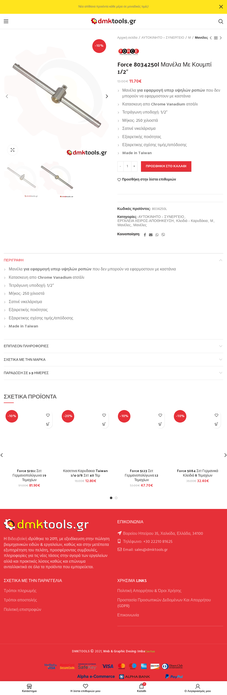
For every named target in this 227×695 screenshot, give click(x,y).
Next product (220, 38)
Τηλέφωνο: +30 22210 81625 (148, 542)
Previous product (210, 38)
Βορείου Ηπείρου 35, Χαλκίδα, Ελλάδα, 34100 (163, 534)
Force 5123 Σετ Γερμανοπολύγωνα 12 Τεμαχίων (141, 475)
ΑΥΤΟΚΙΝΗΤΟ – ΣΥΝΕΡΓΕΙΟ (162, 38)
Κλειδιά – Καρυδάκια (192, 221)
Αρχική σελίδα (127, 38)
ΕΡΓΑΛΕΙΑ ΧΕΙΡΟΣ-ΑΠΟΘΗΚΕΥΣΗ (146, 221)
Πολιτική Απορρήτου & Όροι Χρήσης (149, 591)
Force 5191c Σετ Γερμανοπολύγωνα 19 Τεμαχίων (29, 475)
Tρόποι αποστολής (20, 600)
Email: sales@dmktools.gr (145, 550)
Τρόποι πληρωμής (20, 591)
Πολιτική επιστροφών (22, 610)
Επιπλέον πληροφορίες (26, 346)
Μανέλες (201, 38)
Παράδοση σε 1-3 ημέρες (26, 373)
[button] (48, 424)
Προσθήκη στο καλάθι (166, 166)
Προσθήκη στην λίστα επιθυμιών (149, 180)
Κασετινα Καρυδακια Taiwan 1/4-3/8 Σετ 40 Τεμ (85, 473)
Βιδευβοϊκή (17, 539)
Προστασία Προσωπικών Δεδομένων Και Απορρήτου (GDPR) (164, 603)
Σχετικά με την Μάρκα (24, 359)
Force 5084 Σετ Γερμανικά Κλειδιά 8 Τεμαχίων (197, 473)
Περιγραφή (14, 260)
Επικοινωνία (128, 615)
